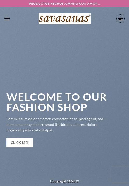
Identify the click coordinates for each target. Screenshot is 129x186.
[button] (7, 18)
